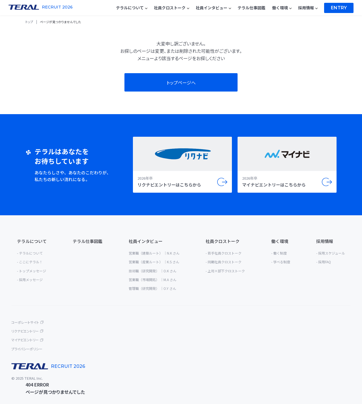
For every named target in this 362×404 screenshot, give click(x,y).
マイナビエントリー (25, 339)
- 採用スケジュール (330, 253)
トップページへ (181, 82)
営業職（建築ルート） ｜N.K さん (154, 253)
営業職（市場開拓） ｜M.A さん (152, 279)
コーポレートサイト (25, 322)
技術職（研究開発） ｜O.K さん (152, 270)
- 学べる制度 (280, 261)
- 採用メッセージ (30, 279)
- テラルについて (30, 253)
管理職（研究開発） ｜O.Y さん (152, 288)
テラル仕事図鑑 (87, 241)
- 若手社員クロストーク (224, 253)
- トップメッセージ (31, 270)
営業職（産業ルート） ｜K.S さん (154, 261)
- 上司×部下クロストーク (225, 270)
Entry (339, 7)
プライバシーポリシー (26, 348)
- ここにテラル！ (30, 261)
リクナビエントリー (25, 331)
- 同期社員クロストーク (224, 261)
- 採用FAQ (323, 261)
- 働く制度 (279, 253)
